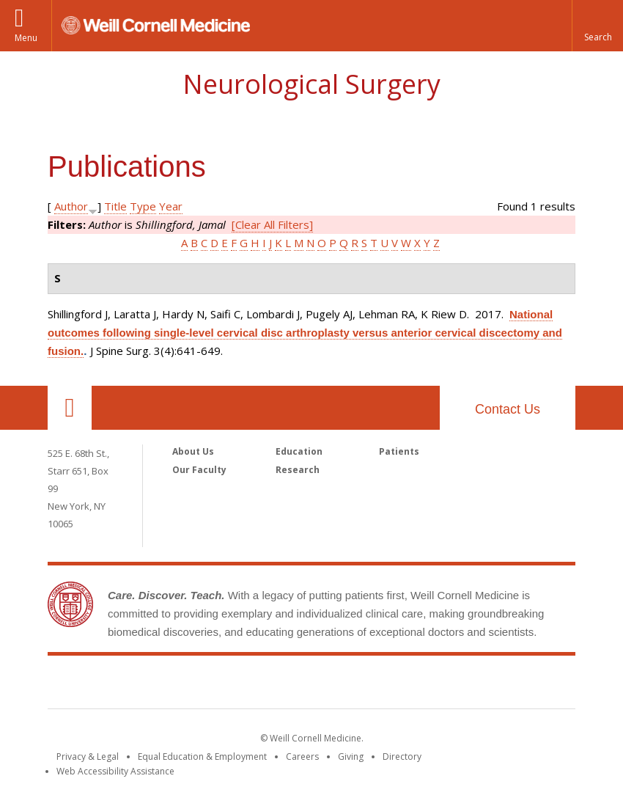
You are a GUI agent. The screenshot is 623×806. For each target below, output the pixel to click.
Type (143, 206)
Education (299, 451)
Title (115, 206)
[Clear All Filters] (272, 224)
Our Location (70, 408)
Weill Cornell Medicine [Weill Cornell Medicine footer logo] (311, 685)
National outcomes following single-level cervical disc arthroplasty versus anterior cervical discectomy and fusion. (305, 332)
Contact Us (507, 409)
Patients (399, 451)
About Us (193, 451)
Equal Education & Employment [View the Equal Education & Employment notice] (202, 756)
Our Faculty (199, 470)
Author (71, 206)
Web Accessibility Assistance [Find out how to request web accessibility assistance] (115, 771)
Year (171, 206)
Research (298, 470)
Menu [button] (26, 38)
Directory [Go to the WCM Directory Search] (402, 756)
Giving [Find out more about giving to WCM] (351, 756)
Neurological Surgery (311, 84)
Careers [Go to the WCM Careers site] (302, 756)
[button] (597, 25)
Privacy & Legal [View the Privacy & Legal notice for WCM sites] (87, 756)
